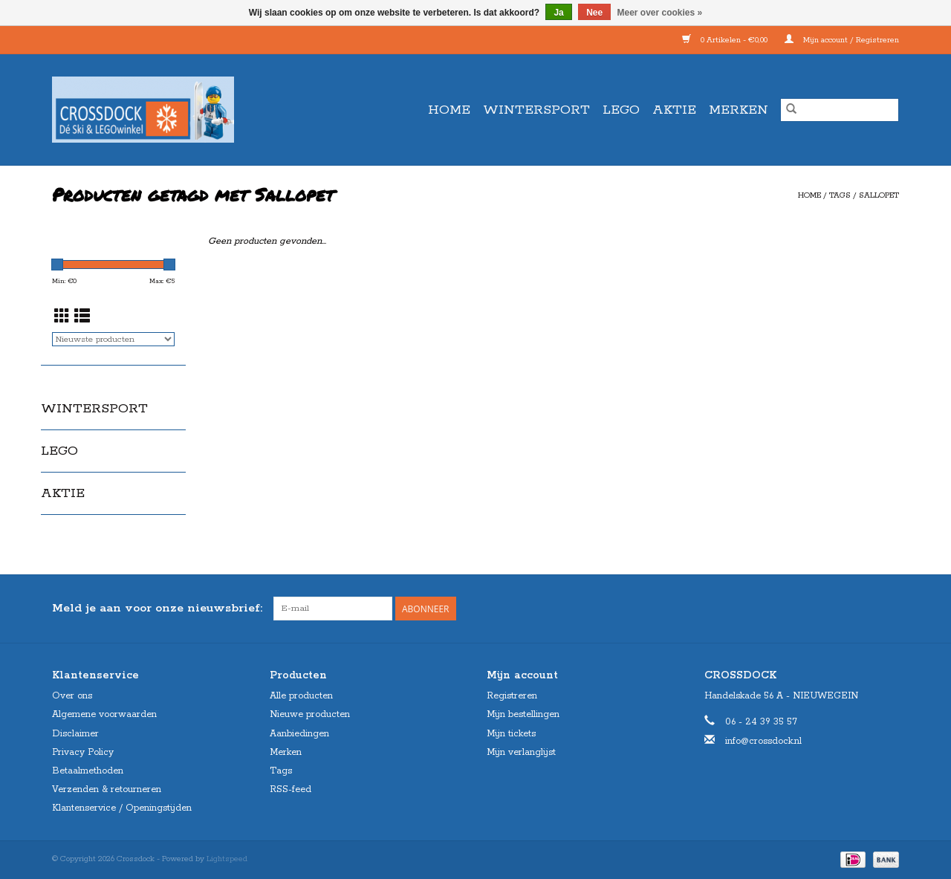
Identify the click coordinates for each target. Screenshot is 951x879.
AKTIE (674, 110)
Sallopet (879, 195)
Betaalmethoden (87, 770)
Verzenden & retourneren (106, 789)
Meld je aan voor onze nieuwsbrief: (157, 608)
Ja (558, 12)
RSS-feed (290, 789)
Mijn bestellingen (523, 714)
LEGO (621, 110)
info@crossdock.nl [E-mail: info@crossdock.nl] (763, 741)
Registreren (512, 695)
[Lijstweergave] (82, 318)
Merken (738, 110)
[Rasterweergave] (62, 318)
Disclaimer (75, 733)
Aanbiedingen (299, 733)
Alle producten (301, 695)
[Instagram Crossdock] (887, 608)
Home (449, 110)
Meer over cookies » (660, 12)
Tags (840, 195)
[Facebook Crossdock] (860, 608)
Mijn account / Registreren (842, 40)
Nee (594, 12)
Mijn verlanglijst (521, 752)
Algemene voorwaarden (104, 714)
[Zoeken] (839, 110)
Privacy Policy (83, 752)
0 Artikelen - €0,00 (726, 40)
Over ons (72, 695)
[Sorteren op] (113, 339)
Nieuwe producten (310, 714)
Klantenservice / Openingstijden (122, 808)
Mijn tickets (511, 733)
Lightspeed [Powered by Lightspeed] (227, 859)
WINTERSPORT (536, 110)
